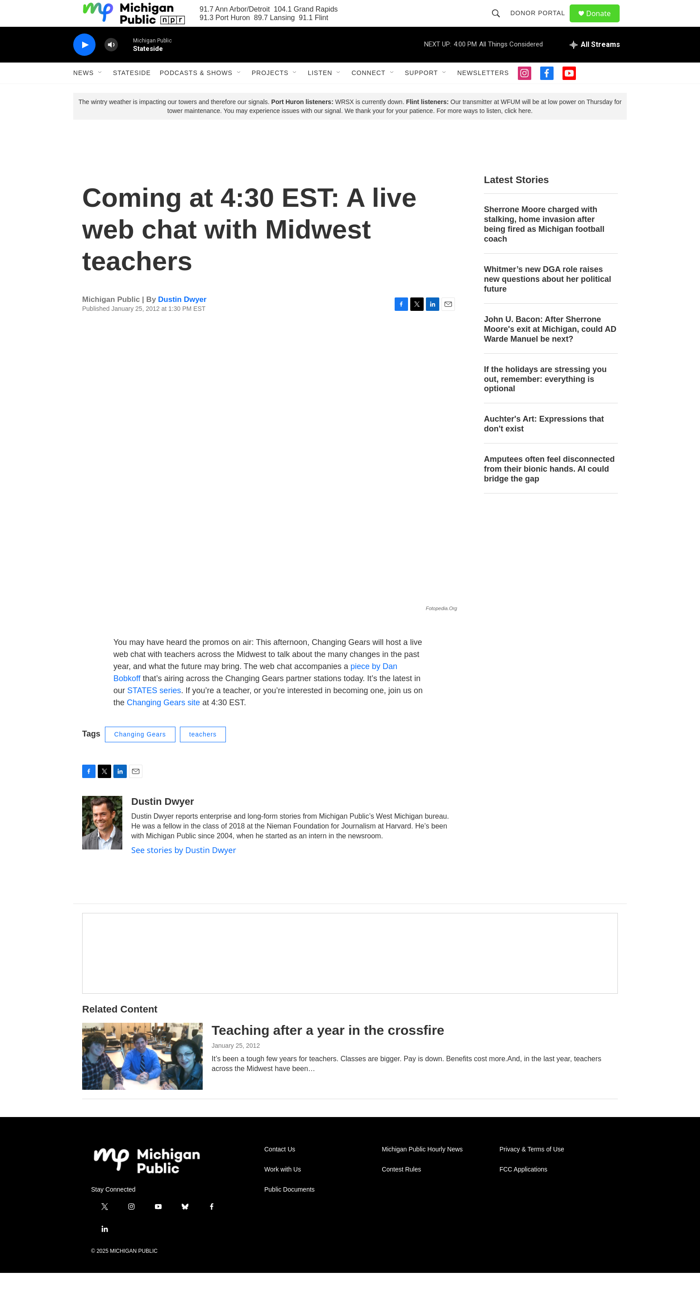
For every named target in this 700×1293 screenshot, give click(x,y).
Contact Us (279, 1169)
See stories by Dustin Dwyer (183, 870)
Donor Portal (541, 23)
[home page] (147, 1180)
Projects (270, 92)
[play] (84, 65)
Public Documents (289, 1209)
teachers (203, 754)
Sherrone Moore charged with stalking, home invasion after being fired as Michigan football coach (544, 244)
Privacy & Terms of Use (532, 1169)
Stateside (132, 92)
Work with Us (282, 1189)
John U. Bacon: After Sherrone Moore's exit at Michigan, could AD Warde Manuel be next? (550, 349)
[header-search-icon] (500, 23)
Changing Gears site (162, 722)
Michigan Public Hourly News (422, 1169)
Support (421, 92)
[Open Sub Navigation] (100, 92)
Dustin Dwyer (182, 319)
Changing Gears (140, 754)
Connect (368, 92)
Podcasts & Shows (196, 92)
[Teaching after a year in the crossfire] (142, 1076)
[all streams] (595, 65)
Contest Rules (401, 1189)
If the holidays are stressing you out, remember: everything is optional (545, 399)
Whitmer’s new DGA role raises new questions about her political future (547, 299)
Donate (604, 23)
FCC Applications (523, 1189)
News (83, 92)
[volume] (111, 65)
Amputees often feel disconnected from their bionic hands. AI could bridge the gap (549, 489)
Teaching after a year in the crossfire (328, 1050)
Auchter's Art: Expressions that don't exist (544, 444)
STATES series (154, 710)
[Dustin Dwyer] (102, 843)
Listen (320, 92)
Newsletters (483, 92)
